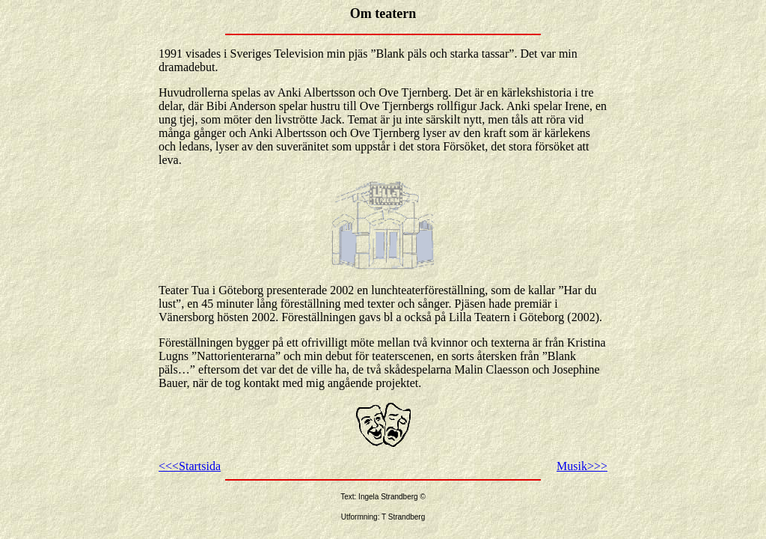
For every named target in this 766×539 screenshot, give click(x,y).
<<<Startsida (190, 466)
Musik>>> (582, 466)
